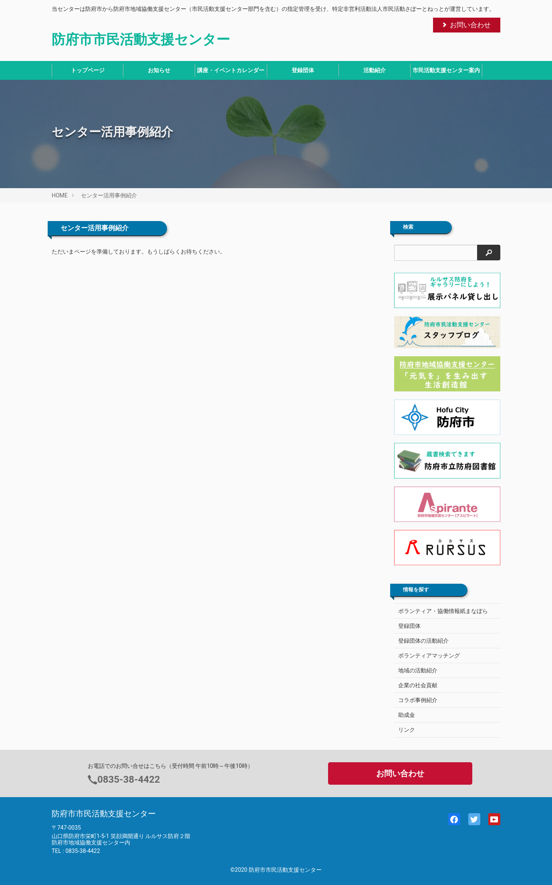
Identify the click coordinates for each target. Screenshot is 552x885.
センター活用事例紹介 (109, 195)
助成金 (406, 715)
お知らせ (159, 70)
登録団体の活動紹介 (423, 640)
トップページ (88, 70)
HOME (60, 195)
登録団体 (303, 70)
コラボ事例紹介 (417, 700)
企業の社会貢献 (417, 685)
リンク (406, 730)
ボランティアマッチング (429, 655)
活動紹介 (374, 70)
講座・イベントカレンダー (230, 70)
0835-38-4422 (128, 779)
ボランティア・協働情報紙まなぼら (443, 611)
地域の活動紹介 (417, 670)
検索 (408, 227)
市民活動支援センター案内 (446, 70)
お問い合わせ (466, 25)
